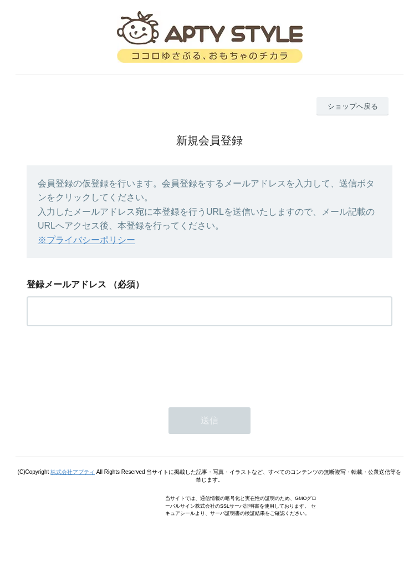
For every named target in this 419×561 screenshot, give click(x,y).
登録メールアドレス (66, 284)
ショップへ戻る (353, 106)
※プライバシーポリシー (86, 240)
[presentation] (111, 363)
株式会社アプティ (72, 472)
